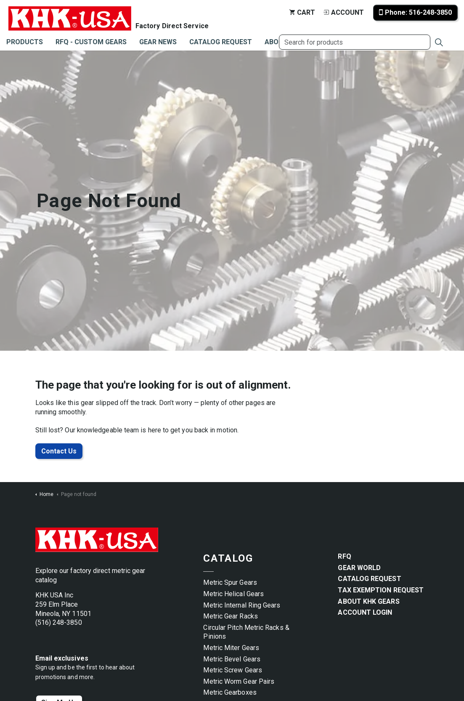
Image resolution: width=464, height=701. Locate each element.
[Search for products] (354, 42)
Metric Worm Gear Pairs (238, 681)
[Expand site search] (438, 42)
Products (24, 42)
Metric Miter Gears (231, 648)
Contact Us (59, 451)
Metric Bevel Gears (231, 659)
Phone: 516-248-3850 (415, 12)
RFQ (344, 556)
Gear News (158, 42)
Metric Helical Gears (233, 594)
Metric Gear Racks (230, 616)
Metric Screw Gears (232, 670)
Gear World (359, 568)
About (276, 42)
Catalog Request (220, 42)
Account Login (365, 612)
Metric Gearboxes (229, 692)
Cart (302, 12)
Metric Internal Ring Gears (241, 605)
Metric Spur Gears (230, 582)
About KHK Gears (368, 601)
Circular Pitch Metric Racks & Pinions (246, 632)
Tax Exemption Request (381, 590)
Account (343, 12)
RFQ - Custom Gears (91, 42)
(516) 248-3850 (58, 622)
